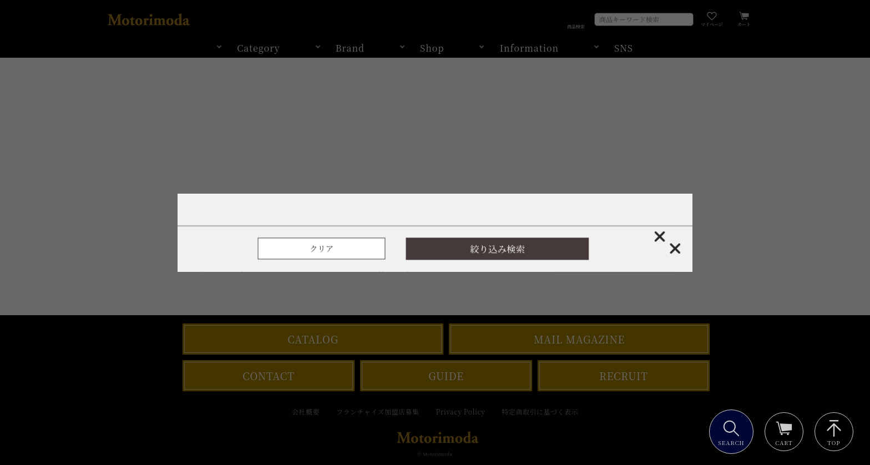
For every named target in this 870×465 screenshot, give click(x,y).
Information (529, 48)
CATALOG (312, 339)
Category (258, 48)
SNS (623, 48)
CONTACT (268, 375)
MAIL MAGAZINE (579, 339)
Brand (350, 48)
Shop (432, 48)
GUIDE (446, 375)
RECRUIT (623, 375)
